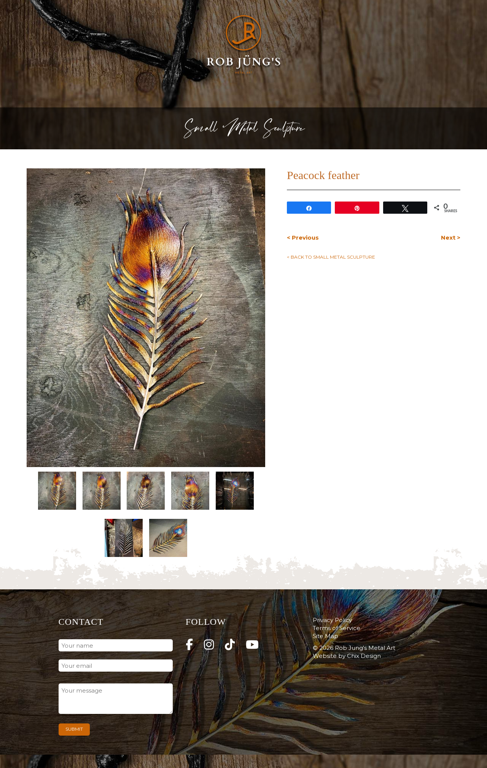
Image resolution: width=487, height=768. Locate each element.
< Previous (303, 237)
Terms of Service (336, 628)
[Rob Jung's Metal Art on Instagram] (209, 645)
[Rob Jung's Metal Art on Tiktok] (230, 645)
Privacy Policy (332, 620)
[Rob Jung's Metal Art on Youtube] (252, 645)
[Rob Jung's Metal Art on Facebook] (189, 645)
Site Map (325, 636)
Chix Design (364, 655)
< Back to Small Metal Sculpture (331, 257)
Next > (450, 237)
